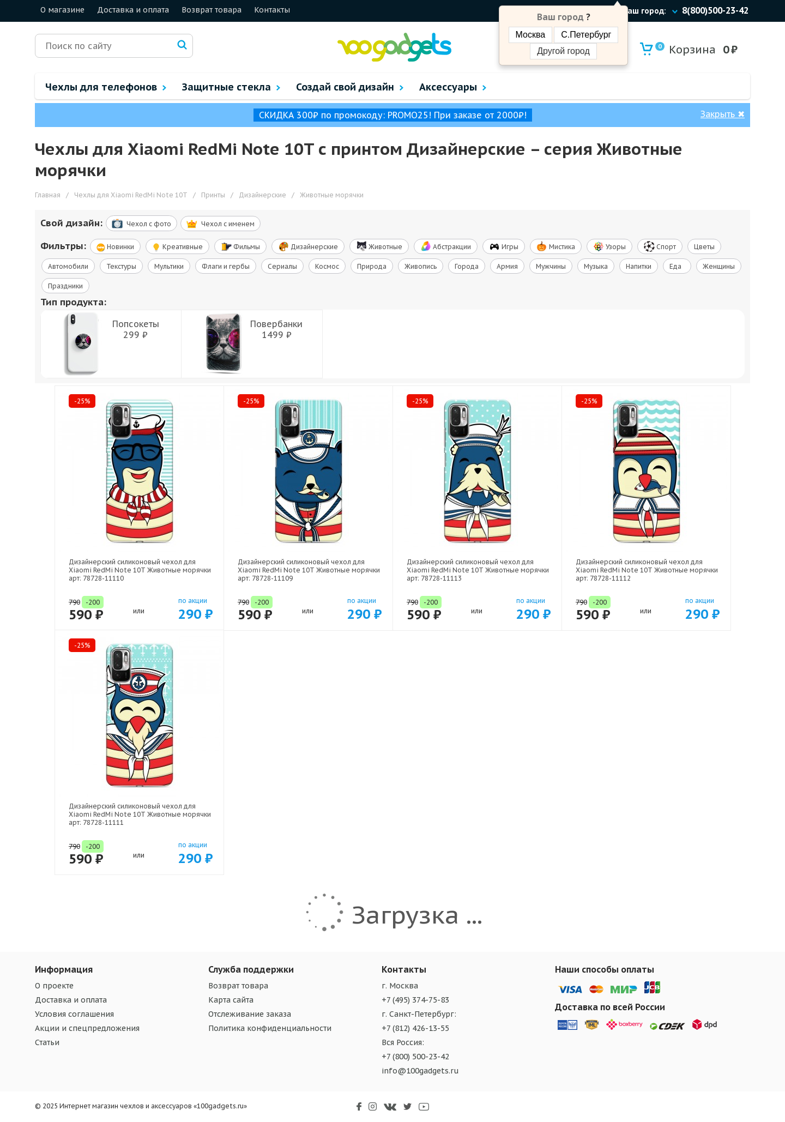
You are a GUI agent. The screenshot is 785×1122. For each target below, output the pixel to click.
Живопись (420, 266)
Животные (379, 246)
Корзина (685, 49)
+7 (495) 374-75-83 (415, 1000)
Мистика (555, 246)
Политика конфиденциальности (269, 1028)
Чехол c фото (141, 223)
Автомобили (68, 266)
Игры (503, 246)
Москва (531, 34)
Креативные (177, 247)
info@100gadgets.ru (420, 1071)
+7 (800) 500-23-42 (415, 1056)
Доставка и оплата (133, 10)
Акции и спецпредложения (87, 1028)
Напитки (638, 266)
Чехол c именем (220, 223)
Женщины (719, 266)
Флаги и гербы (226, 266)
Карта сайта (230, 1000)
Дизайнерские (308, 246)
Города (467, 266)
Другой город (563, 51)
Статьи (47, 1042)
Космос (327, 266)
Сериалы (282, 266)
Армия (507, 266)
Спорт (660, 246)
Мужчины (551, 266)
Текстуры (121, 266)
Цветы (704, 247)
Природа (372, 266)
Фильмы (240, 246)
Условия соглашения (74, 1014)
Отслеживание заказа (249, 1014)
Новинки (115, 247)
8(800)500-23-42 (715, 10)
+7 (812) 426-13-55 (415, 1028)
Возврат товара (211, 10)
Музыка (596, 266)
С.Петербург (586, 34)
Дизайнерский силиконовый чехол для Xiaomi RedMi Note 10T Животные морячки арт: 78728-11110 (140, 570)
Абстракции (445, 246)
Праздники (65, 286)
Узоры (609, 246)
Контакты (272, 10)
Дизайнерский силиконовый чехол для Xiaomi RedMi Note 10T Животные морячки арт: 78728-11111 (140, 814)
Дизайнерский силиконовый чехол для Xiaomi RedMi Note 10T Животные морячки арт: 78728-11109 (309, 570)
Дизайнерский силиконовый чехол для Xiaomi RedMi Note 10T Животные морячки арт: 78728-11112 (647, 570)
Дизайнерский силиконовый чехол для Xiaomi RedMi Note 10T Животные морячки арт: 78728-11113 (478, 570)
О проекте (54, 986)
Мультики (169, 266)
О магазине (62, 10)
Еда (677, 266)
